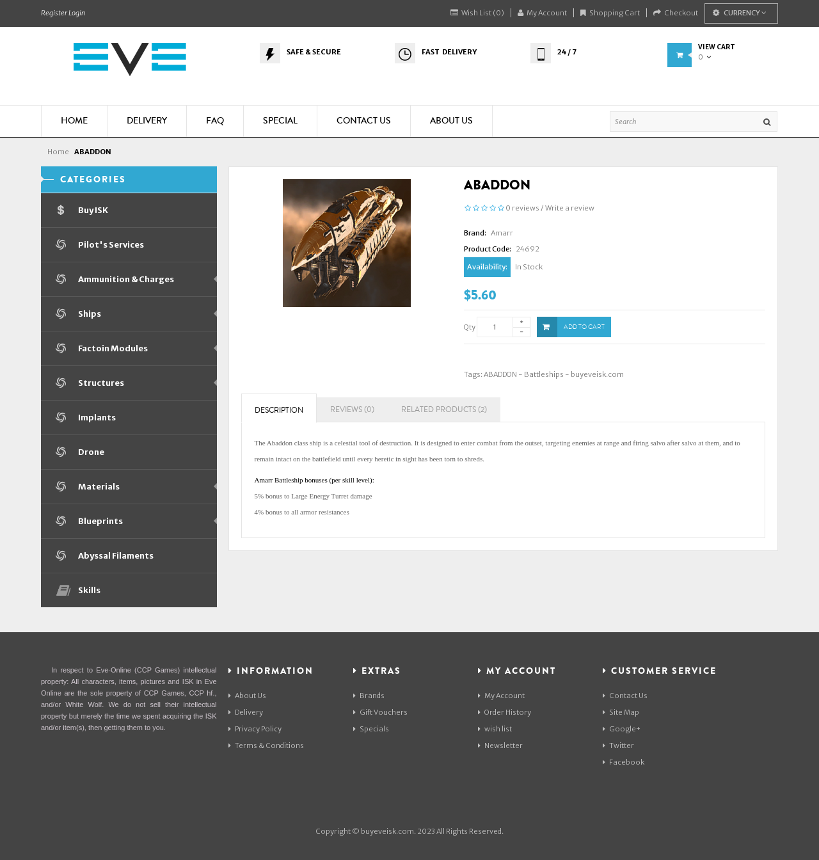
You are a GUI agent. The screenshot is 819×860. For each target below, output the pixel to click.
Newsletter (500, 745)
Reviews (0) (352, 409)
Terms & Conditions (266, 745)
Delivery (245, 712)
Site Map (621, 712)
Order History (504, 712)
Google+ (621, 728)
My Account (542, 12)
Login (76, 12)
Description (279, 410)
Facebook (623, 762)
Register (54, 12)
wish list (495, 728)
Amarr (502, 232)
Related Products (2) (444, 409)
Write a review (569, 207)
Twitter (618, 745)
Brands (369, 695)
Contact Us (625, 695)
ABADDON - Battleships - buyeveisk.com (554, 374)
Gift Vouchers (380, 712)
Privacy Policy (255, 728)
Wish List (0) (477, 12)
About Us (247, 695)
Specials (371, 728)
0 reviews (522, 207)
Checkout (675, 12)
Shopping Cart (610, 12)
